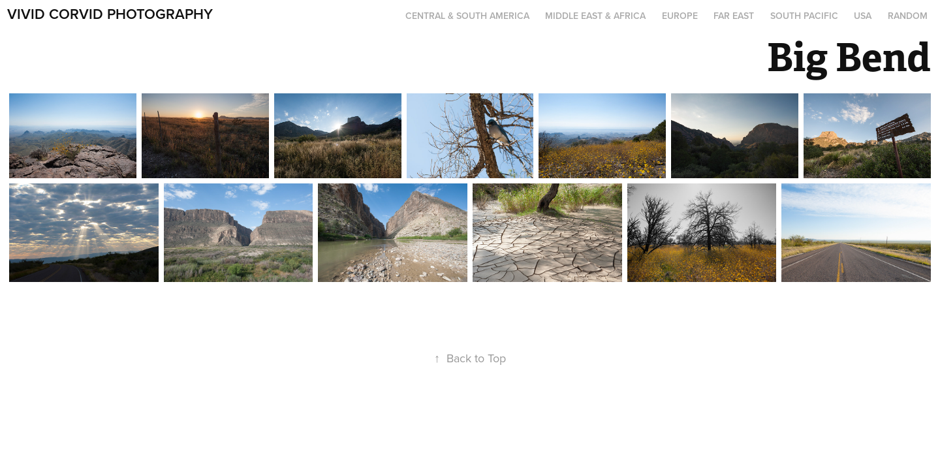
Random (908, 15)
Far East (733, 15)
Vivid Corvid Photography (110, 13)
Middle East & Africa (595, 15)
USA (862, 15)
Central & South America (467, 15)
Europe (680, 15)
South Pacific (804, 15)
